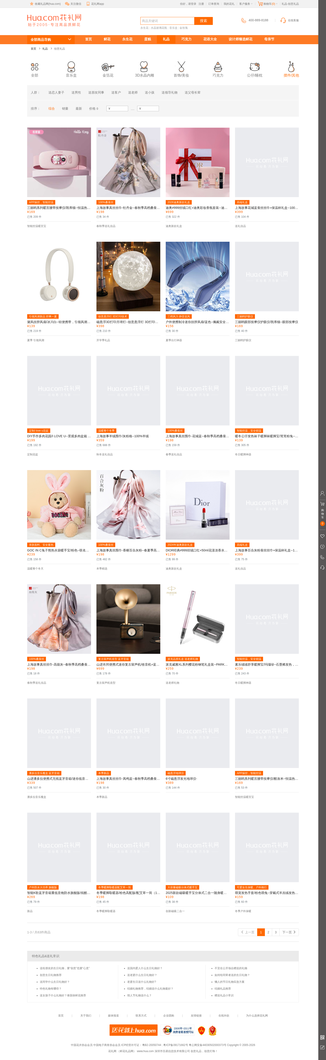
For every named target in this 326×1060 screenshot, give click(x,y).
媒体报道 (113, 1015)
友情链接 (196, 1015)
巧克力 (186, 39)
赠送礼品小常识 (224, 995)
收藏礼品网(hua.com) (45, 4)
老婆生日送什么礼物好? (141, 981)
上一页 (247, 932)
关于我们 (85, 1015)
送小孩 (149, 92)
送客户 (116, 92)
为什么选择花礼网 (257, 1015)
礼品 (166, 39)
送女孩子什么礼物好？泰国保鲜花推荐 (63, 995)
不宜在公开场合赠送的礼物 (231, 968)
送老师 (133, 92)
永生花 (144, 27)
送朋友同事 (96, 92)
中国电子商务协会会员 (106, 1045)
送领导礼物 (169, 92)
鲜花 (107, 39)
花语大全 (210, 39)
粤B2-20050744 (151, 1045)
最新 (79, 108)
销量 (65, 108)
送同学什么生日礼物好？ (55, 981)
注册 (201, 3)
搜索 (203, 21)
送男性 (76, 92)
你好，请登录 (188, 3)
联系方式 (141, 1015)
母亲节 (269, 39)
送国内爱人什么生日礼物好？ (145, 968)
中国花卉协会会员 (82, 1045)
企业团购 (168, 1015)
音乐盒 (173, 27)
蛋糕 (147, 39)
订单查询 (213, 3)
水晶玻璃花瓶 (159, 27)
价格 (92, 108)
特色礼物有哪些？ (51, 988)
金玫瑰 (184, 27)
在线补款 (223, 1015)
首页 (88, 39)
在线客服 (289, 20)
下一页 (289, 932)
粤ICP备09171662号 (175, 1045)
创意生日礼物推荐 (51, 975)
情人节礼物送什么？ (139, 995)
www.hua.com (145, 1051)
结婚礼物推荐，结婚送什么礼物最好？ (150, 988)
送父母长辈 (193, 92)
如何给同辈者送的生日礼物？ (232, 975)
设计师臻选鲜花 (240, 39)
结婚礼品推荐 (223, 988)
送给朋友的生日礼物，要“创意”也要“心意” (65, 968)
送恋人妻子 (56, 92)
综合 (51, 108)
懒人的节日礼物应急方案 (229, 981)
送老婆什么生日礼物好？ (142, 975)
